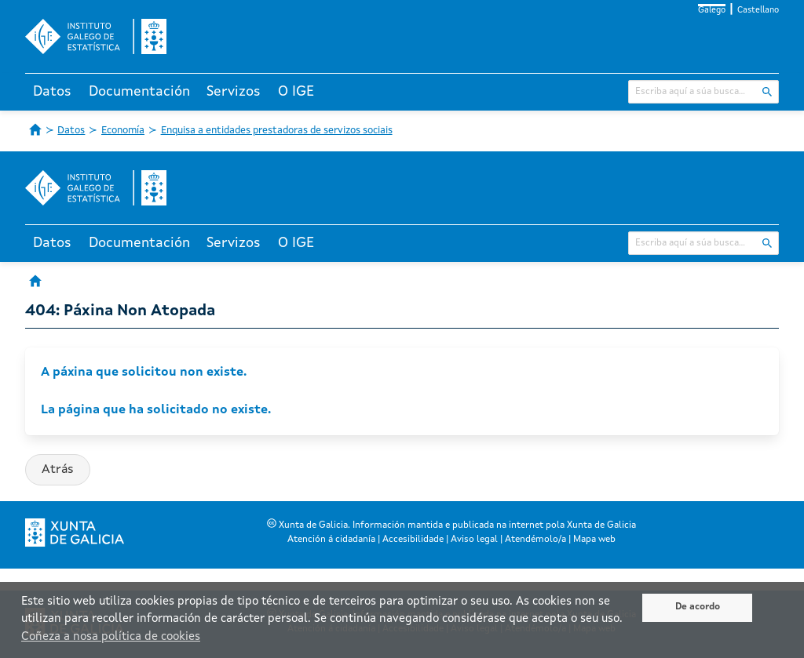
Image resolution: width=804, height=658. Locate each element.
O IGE (296, 92)
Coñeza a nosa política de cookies (110, 637)
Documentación (139, 92)
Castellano (758, 10)
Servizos (233, 92)
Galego (711, 10)
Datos (52, 92)
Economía (122, 130)
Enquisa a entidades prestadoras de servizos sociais (277, 130)
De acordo (697, 607)
